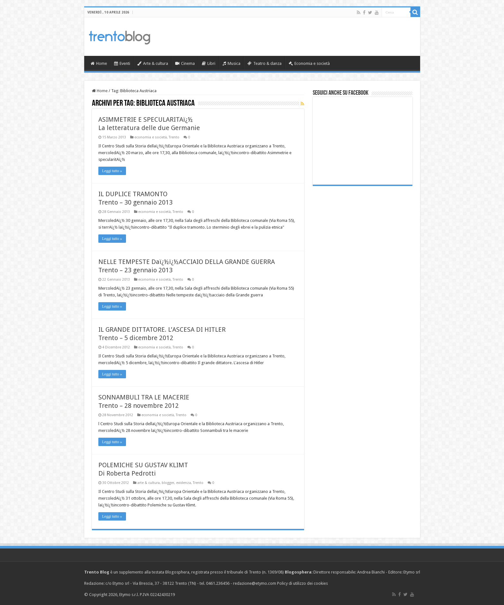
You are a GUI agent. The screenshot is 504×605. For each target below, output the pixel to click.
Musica (231, 63)
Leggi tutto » (112, 171)
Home (99, 63)
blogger (168, 483)
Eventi (122, 63)
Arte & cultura (152, 63)
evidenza (183, 483)
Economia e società (309, 63)
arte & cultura (148, 483)
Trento (174, 137)
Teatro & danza (265, 63)
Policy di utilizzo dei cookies (302, 583)
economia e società (150, 137)
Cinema (185, 63)
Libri (208, 63)
